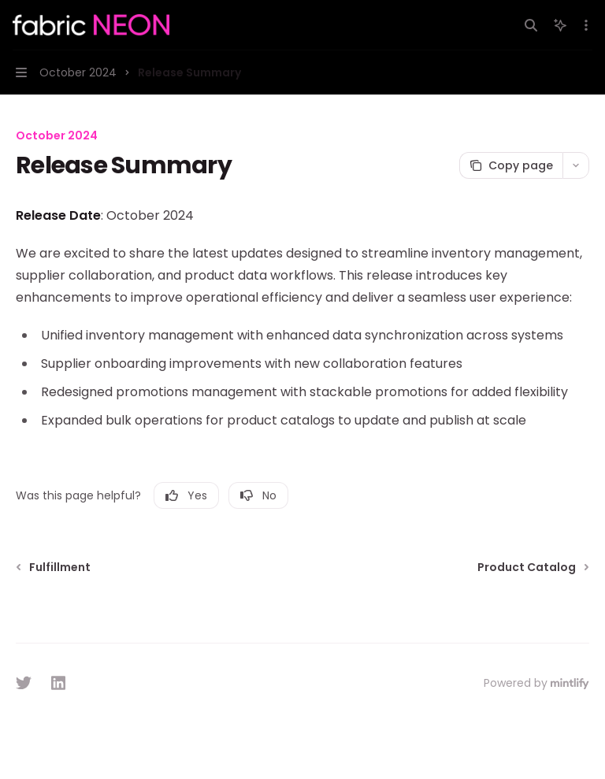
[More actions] (584, 25)
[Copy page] (510, 165)
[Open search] (531, 25)
